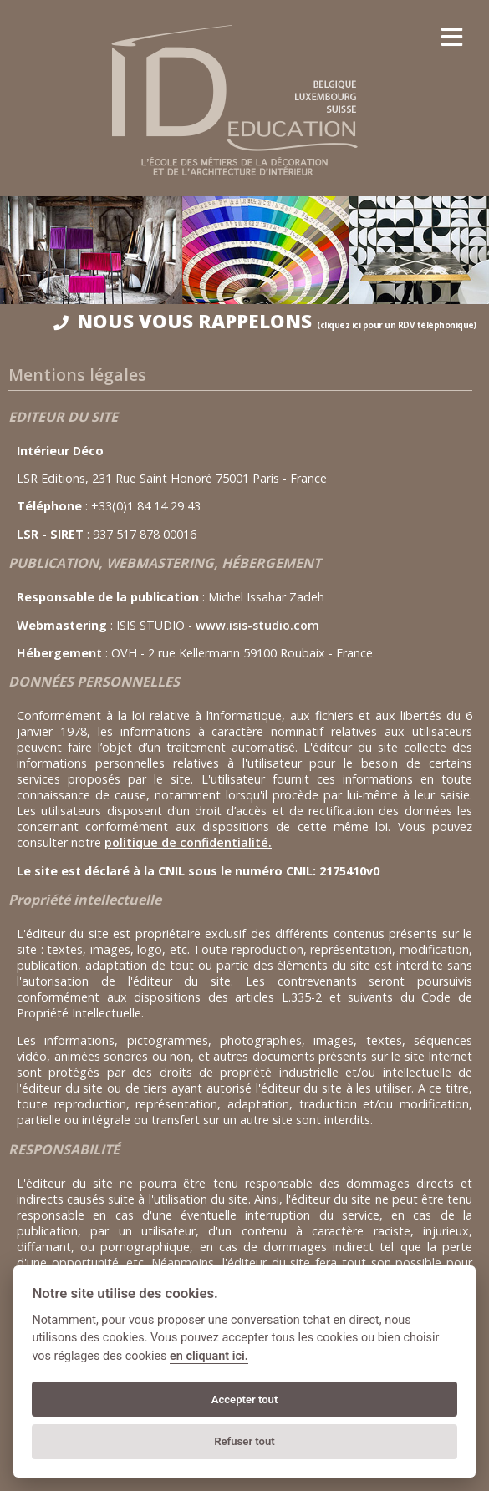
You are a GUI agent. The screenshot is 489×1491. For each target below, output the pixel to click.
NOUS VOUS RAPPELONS (264, 321)
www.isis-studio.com (257, 625)
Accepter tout (244, 1399)
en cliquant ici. (209, 1356)
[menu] (451, 37)
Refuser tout (244, 1441)
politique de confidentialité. (188, 842)
